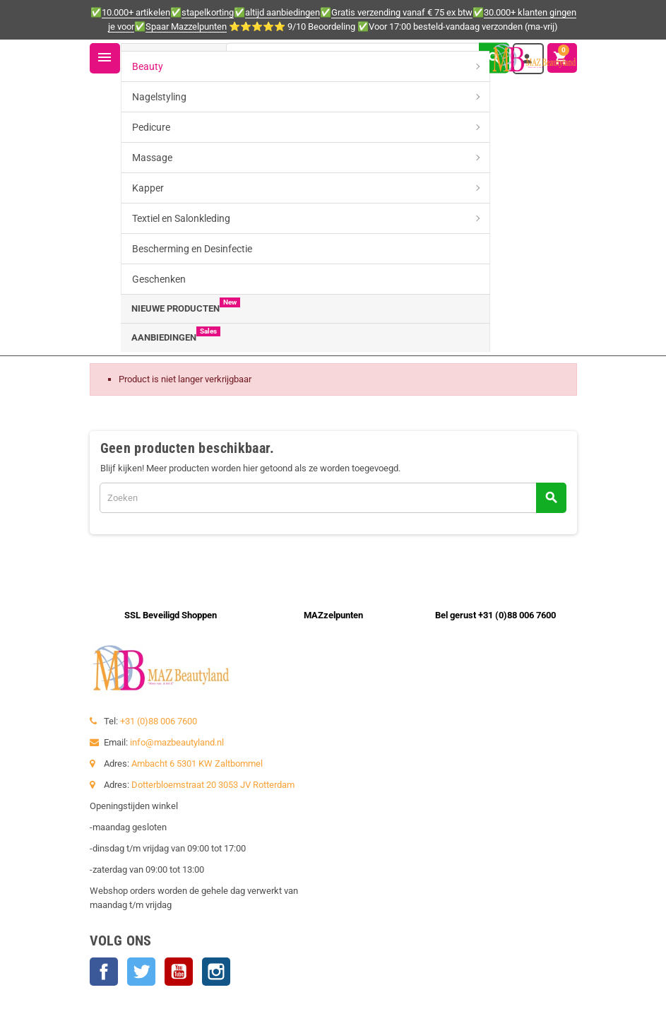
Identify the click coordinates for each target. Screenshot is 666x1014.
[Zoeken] (367, 57)
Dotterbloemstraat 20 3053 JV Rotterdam (213, 784)
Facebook (104, 971)
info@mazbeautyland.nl (177, 742)
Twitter (141, 971)
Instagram (216, 971)
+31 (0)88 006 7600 (158, 721)
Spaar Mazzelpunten (186, 26)
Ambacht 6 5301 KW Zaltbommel (197, 763)
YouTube (179, 971)
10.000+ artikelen (136, 12)
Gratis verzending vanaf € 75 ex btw (401, 12)
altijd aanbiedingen (282, 12)
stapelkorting (208, 12)
